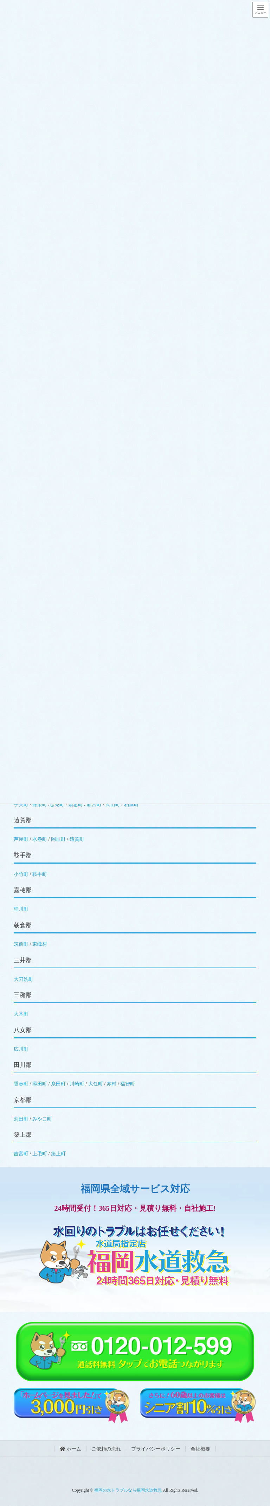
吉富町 (21, 1153)
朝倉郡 (23, 925)
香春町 (21, 1083)
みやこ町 (42, 1119)
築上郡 (23, 1134)
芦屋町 (21, 839)
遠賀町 (77, 839)
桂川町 (21, 909)
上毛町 (39, 1153)
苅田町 (21, 1119)
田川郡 (23, 1065)
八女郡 (23, 1030)
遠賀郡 (23, 820)
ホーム (71, 1449)
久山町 (112, 804)
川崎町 (77, 1083)
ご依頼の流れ (106, 1449)
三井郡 (23, 960)
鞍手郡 (23, 855)
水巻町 (39, 839)
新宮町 (94, 804)
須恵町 (75, 804)
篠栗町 (39, 804)
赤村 (111, 1083)
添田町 (39, 1083)
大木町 (21, 1014)
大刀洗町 (23, 979)
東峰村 (39, 944)
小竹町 (21, 874)
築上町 (58, 1153)
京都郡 (23, 1100)
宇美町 (21, 804)
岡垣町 (58, 839)
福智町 (127, 1083)
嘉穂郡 (23, 890)
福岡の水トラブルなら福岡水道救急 (128, 1490)
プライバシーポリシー (155, 1449)
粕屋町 (131, 804)
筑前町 (21, 944)
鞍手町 (39, 874)
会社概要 (200, 1449)
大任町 (95, 1083)
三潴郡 (23, 995)
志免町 (57, 804)
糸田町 (58, 1083)
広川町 (21, 1049)
